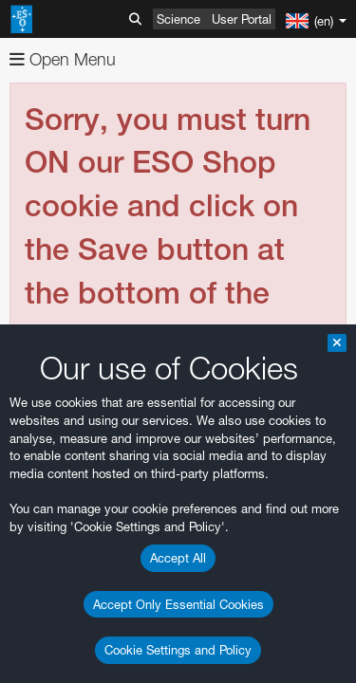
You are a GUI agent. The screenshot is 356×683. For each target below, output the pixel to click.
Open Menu (62, 59)
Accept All (178, 557)
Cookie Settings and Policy (178, 649)
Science (178, 19)
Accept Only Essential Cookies (178, 604)
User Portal (242, 19)
